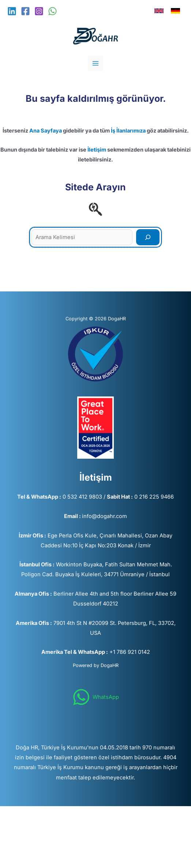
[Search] (148, 237)
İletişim (96, 149)
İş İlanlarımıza (128, 130)
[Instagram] (39, 11)
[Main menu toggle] (95, 63)
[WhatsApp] (52, 11)
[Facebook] (25, 11)
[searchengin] (95, 209)
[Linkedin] (11, 11)
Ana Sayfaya (45, 130)
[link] (159, 10)
